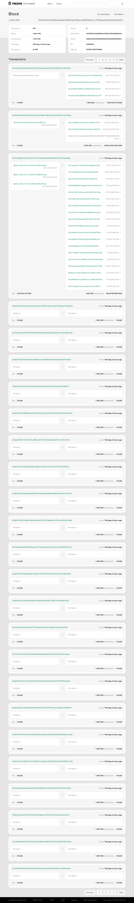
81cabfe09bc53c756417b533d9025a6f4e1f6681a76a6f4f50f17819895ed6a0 (41, 681)
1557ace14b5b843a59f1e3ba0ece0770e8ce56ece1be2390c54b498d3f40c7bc (42, 547)
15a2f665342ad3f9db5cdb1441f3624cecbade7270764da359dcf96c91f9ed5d (41, 68)
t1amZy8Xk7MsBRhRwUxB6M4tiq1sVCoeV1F (84, 89)
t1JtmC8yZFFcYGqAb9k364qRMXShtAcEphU (84, 212)
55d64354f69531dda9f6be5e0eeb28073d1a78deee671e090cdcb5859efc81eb (42, 520)
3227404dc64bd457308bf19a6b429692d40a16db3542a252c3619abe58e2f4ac (42, 333)
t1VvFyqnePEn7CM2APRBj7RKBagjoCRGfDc (84, 165)
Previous (90, 60)
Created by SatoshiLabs (17, 900)
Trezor (51, 900)
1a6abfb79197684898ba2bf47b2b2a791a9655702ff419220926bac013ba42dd (41, 574)
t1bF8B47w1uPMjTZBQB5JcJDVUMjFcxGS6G (84, 273)
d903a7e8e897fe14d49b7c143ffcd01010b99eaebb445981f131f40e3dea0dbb (41, 158)
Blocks (50, 4)
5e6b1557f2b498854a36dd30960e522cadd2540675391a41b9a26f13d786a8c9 (42, 413)
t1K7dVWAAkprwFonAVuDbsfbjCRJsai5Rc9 (83, 246)
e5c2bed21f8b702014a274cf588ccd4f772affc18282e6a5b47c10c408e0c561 (41, 440)
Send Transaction (90, 900)
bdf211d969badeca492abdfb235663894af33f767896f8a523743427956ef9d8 (41, 788)
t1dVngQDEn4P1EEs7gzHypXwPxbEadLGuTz (84, 239)
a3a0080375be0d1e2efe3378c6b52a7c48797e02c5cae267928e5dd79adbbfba (42, 306)
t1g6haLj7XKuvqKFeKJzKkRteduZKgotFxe (82, 179)
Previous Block (103, 14)
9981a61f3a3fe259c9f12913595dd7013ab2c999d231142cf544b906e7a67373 (41, 815)
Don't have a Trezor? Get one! (114, 900)
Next (121, 60)
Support (74, 900)
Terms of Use (38, 900)
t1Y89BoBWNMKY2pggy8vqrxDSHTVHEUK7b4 (85, 185)
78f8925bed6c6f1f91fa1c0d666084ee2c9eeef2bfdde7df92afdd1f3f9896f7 (40, 386)
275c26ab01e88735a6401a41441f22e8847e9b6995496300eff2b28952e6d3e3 (41, 842)
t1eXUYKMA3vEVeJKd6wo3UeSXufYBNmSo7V (85, 206)
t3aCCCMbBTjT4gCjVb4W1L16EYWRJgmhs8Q (85, 253)
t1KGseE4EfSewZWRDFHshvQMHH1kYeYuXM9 (85, 266)
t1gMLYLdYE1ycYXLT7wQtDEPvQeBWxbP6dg (29, 165)
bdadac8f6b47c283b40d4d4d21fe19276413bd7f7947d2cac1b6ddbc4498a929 (42, 708)
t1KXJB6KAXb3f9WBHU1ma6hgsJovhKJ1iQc (83, 226)
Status (59, 4)
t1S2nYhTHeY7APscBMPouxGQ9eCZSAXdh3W (85, 259)
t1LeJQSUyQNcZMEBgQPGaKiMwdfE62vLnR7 (84, 96)
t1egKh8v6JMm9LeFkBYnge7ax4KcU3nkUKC (84, 82)
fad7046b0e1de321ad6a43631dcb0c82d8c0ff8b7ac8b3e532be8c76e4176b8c (41, 115)
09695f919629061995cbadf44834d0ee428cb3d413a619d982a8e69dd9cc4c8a (42, 734)
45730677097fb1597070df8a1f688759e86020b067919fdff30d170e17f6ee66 (41, 654)
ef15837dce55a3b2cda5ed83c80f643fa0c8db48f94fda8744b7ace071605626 (42, 493)
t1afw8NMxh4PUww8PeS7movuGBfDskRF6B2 (85, 280)
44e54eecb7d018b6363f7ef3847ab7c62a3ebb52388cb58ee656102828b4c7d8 (42, 761)
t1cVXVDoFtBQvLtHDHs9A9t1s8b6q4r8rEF (83, 172)
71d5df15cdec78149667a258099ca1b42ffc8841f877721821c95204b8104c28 (40, 601)
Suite (63, 900)
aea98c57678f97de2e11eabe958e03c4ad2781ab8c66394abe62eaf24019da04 (41, 360)
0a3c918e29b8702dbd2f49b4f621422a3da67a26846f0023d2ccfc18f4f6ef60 (41, 868)
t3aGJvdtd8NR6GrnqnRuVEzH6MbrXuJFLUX (84, 123)
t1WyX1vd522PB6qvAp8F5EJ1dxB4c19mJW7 (84, 219)
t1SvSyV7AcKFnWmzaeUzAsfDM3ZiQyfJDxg (84, 192)
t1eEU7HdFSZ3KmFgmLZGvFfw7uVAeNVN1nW (85, 75)
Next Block (118, 14)
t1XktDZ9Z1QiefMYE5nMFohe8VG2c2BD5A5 (29, 123)
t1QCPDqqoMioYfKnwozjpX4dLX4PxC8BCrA (84, 286)
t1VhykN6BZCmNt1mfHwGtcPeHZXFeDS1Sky (84, 233)
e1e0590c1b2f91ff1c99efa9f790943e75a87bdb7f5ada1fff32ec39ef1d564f (40, 627)
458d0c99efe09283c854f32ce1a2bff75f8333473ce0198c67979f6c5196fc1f (40, 467)
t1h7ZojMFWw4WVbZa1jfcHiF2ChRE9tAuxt (84, 199)
